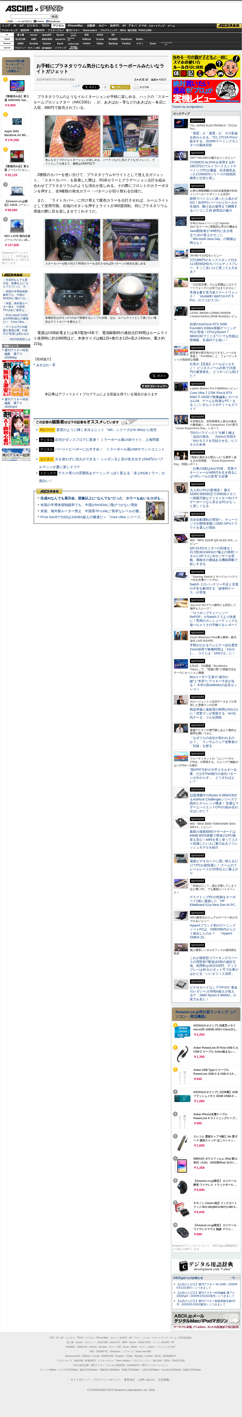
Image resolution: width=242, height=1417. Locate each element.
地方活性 (132, 30)
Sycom (60, 35)
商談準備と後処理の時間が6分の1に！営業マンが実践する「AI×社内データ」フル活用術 (214, 713)
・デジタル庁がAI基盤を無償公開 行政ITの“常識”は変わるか (16, 330)
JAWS (20, 43)
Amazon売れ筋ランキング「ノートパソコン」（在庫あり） (15, 66)
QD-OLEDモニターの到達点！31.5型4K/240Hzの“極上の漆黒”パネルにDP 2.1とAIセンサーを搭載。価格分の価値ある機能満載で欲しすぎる (214, 556)
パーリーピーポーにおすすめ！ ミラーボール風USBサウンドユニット (110, 449)
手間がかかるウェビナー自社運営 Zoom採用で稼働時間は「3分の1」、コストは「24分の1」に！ (215, 649)
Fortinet (126, 43)
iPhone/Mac (75, 25)
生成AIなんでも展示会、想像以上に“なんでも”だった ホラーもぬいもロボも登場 (103, 498)
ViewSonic (126, 39)
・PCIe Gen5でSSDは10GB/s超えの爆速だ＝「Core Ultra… (16, 319)
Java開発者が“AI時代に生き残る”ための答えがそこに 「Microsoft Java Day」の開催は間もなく (213, 237)
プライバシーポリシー (107, 1379)
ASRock (86, 39)
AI (14, 25)
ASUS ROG (47, 39)
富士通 (20, 35)
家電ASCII (39, 30)
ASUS (100, 35)
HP (113, 35)
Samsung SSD (72, 1356)
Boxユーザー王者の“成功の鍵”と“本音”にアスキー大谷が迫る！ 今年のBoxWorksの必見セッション (213, 683)
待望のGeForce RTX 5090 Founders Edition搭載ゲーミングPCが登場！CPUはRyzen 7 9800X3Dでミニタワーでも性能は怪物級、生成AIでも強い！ (214, 332)
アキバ (132, 25)
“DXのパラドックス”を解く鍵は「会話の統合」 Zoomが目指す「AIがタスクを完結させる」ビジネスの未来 (213, 438)
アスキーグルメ (56, 30)
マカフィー (20, 48)
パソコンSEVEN (73, 34)
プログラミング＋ (141, 1360)
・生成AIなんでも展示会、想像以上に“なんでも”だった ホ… (16, 283)
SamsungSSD (70, 39)
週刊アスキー (73, 30)
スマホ (142, 25)
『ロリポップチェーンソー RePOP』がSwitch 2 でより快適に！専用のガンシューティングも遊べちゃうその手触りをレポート (214, 619)
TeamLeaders (90, 30)
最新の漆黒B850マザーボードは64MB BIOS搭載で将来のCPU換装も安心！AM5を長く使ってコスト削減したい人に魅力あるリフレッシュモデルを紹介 (214, 839)
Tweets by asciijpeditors (187, 106)
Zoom (153, 43)
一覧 (104, 87)
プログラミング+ (109, 30)
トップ (6, 25)
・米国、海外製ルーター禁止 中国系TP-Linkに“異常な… (15, 307)
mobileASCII (133, 1365)
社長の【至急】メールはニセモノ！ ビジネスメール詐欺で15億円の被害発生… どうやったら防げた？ (214, 370)
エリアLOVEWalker (68, 1370)
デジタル (49, 8)
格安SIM (25, 30)
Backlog (113, 43)
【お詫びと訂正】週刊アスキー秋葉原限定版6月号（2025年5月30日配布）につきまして (206, 1302)
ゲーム (171, 25)
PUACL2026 (145, 30)
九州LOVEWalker (150, 1370)
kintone (47, 43)
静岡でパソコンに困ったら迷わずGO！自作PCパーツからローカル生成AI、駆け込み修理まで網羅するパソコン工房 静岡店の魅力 (214, 204)
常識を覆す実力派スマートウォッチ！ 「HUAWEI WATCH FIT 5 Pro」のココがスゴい (214, 296)
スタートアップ (156, 25)
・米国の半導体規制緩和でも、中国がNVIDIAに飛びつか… (16, 295)
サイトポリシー (80, 1379)
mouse (33, 35)
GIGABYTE (60, 39)
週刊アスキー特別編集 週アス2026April (16, 403)
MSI (87, 35)
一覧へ (233, 1277)
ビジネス (32, 25)
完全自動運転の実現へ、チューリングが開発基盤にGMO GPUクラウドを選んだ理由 (214, 523)
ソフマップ (60, 48)
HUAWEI (113, 39)
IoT (22, 25)
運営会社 (129, 1379)
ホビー (103, 25)
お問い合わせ (146, 1379)
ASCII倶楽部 (229, 26)
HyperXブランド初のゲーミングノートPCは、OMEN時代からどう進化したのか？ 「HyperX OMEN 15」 (213, 931)
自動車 (91, 25)
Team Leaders (123, 1360)
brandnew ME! (73, 48)
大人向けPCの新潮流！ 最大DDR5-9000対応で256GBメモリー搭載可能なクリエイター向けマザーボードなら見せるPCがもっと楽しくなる (214, 498)
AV (124, 25)
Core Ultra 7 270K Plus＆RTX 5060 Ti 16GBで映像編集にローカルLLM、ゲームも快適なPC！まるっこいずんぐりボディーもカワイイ (214, 400)
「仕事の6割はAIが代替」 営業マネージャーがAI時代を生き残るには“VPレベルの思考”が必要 (213, 472)
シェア (76, 86)
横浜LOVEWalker (89, 1370)
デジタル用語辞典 (116, 1365)
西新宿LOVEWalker (110, 1370)
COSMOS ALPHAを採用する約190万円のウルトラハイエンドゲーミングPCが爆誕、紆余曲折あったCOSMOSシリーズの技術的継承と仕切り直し (213, 170)
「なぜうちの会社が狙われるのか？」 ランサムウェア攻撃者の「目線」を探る (214, 742)
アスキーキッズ (9, 30)
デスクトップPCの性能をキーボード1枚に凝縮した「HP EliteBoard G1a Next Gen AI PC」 (214, 901)
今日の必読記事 (81, 1365)
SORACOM (107, 1356)
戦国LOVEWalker (192, 1370)
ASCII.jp (19, 8)
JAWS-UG (82, 1347)
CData (100, 43)
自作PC (114, 25)
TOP (52, 1337)
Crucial (100, 39)
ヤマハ (139, 43)
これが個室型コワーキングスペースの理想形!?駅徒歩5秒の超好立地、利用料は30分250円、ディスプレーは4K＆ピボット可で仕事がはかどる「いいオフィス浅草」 (214, 965)
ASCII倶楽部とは (19, 339)
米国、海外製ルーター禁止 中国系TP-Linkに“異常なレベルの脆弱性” (93, 511)
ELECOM (20, 39)
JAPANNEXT (47, 48)
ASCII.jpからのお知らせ (188, 1278)
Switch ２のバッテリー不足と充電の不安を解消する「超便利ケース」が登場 (214, 588)
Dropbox (87, 43)
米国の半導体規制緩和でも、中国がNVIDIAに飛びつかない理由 (88, 505)
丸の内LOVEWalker (171, 1370)
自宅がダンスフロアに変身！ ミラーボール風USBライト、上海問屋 (107, 440)
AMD (33, 39)
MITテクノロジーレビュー (155, 1365)
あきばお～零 (45, 365)
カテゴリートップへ (154, 386)
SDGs (123, 30)
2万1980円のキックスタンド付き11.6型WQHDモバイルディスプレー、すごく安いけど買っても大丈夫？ (214, 266)
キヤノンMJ (34, 48)
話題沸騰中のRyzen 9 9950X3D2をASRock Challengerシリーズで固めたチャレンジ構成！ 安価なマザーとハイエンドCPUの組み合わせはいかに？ (214, 803)
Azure (60, 43)
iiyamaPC (47, 35)
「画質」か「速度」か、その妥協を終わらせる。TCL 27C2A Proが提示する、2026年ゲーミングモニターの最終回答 (214, 139)
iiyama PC (115, 1342)
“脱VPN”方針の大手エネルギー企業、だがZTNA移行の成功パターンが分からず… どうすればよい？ (213, 775)
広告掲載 (163, 1379)
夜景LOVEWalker (130, 1370)
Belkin (139, 39)
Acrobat (33, 43)
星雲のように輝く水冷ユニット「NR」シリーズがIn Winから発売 (106, 430)
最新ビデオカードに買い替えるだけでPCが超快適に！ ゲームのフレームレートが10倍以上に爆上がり (214, 867)
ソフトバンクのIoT (166, 43)
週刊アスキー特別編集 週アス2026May (16, 353)
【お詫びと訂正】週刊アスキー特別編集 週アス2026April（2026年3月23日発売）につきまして (205, 1294)
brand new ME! (143, 1351)
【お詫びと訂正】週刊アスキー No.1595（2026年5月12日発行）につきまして (207, 1286)
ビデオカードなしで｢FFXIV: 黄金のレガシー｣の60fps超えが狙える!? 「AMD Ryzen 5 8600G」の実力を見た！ (213, 993)
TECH (45, 25)
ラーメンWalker (48, 1370)
